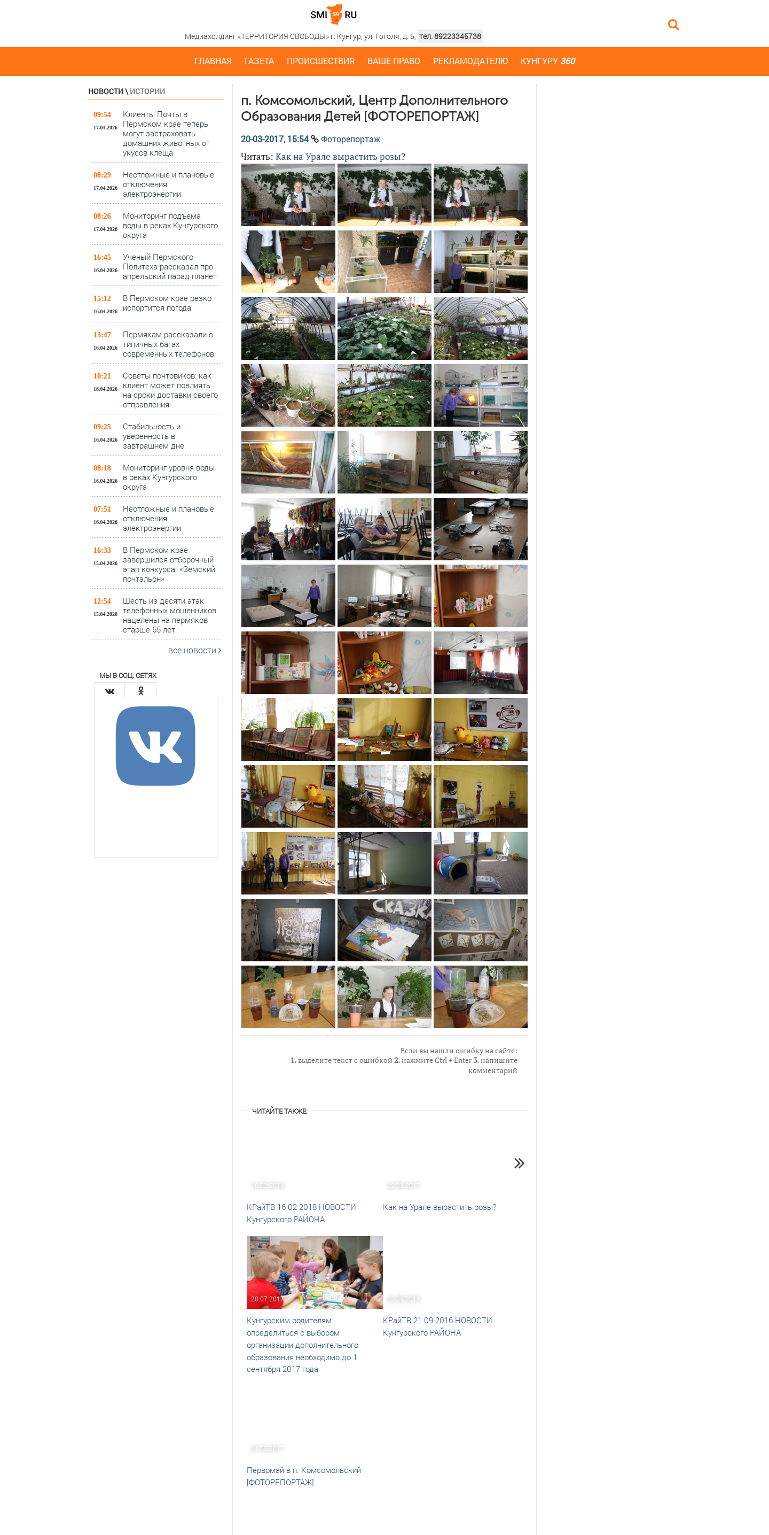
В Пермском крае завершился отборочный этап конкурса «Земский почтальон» (169, 563)
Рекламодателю (470, 60)
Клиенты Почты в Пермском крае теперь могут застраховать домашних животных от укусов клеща (166, 133)
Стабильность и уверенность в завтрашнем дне (156, 435)
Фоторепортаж (350, 138)
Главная (213, 60)
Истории (147, 91)
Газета (259, 60)
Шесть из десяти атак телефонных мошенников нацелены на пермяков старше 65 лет (169, 614)
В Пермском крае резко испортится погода (167, 302)
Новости (105, 91)
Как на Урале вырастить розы (338, 156)
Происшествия (321, 60)
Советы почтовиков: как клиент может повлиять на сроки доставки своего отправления (170, 389)
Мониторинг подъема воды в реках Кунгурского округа (170, 225)
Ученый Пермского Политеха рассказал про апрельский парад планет (170, 266)
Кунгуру (548, 60)
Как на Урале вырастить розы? (440, 1206)
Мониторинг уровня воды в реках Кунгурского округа (169, 476)
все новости (195, 649)
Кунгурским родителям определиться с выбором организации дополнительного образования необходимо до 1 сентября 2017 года (302, 1344)
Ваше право (393, 60)
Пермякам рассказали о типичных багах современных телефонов (168, 343)
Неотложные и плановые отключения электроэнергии (168, 183)
